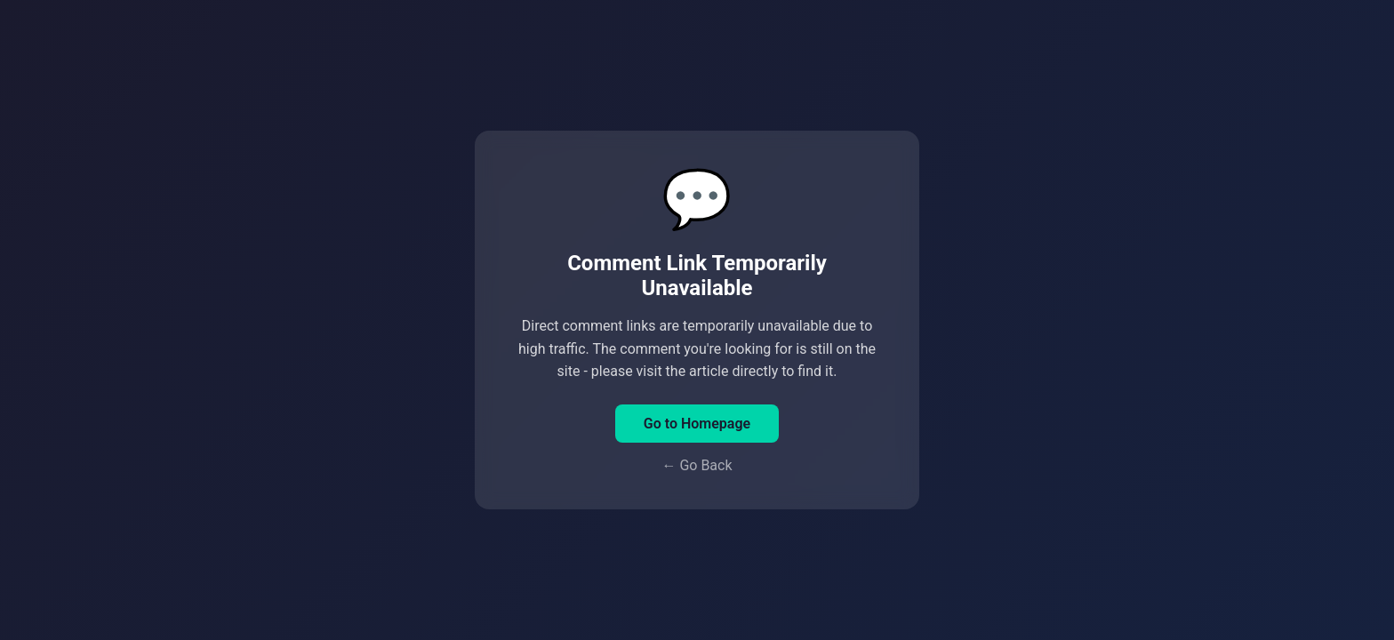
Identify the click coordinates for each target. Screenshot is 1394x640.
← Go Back (696, 465)
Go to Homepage (697, 423)
